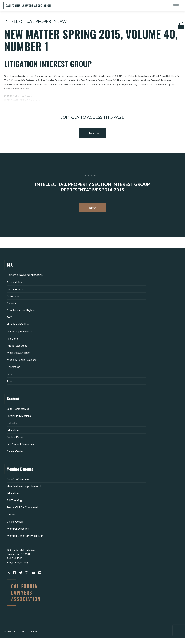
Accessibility (14, 281)
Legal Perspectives (18, 408)
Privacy (35, 632)
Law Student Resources (20, 444)
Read (92, 208)
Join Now (92, 133)
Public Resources (17, 345)
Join (9, 381)
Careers (11, 303)
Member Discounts (18, 528)
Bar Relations (15, 289)
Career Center (15, 451)
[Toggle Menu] (176, 5)
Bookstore (13, 296)
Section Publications (19, 415)
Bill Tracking (14, 500)
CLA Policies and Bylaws (21, 310)
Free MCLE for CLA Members (24, 507)
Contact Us (13, 366)
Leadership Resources (19, 331)
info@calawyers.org (17, 562)
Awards (11, 514)
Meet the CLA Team (18, 352)
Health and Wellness (19, 324)
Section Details (15, 437)
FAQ (9, 317)
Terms (21, 632)
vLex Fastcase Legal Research (24, 486)
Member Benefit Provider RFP (25, 535)
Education (13, 430)
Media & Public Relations (21, 359)
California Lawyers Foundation (25, 274)
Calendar (12, 422)
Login (10, 373)
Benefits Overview (18, 479)
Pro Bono (12, 338)
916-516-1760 (14, 558)
